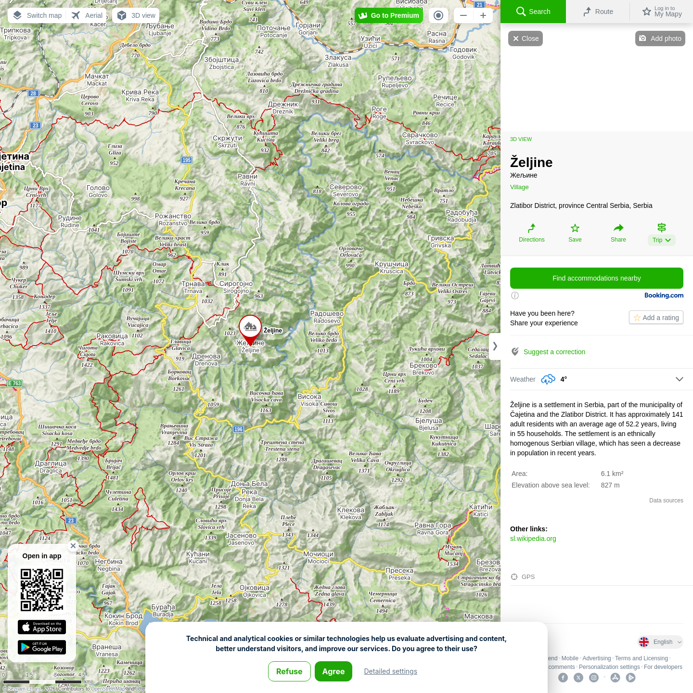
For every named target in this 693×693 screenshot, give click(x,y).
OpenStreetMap (108, 689)
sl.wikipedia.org (533, 538)
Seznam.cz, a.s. (25, 689)
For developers (663, 667)
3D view (521, 139)
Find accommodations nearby (596, 278)
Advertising (596, 658)
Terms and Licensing (641, 658)
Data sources (666, 500)
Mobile (570, 658)
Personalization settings (609, 667)
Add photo (666, 38)
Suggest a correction (554, 352)
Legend (548, 658)
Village (519, 187)
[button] (36, 15)
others (142, 689)
